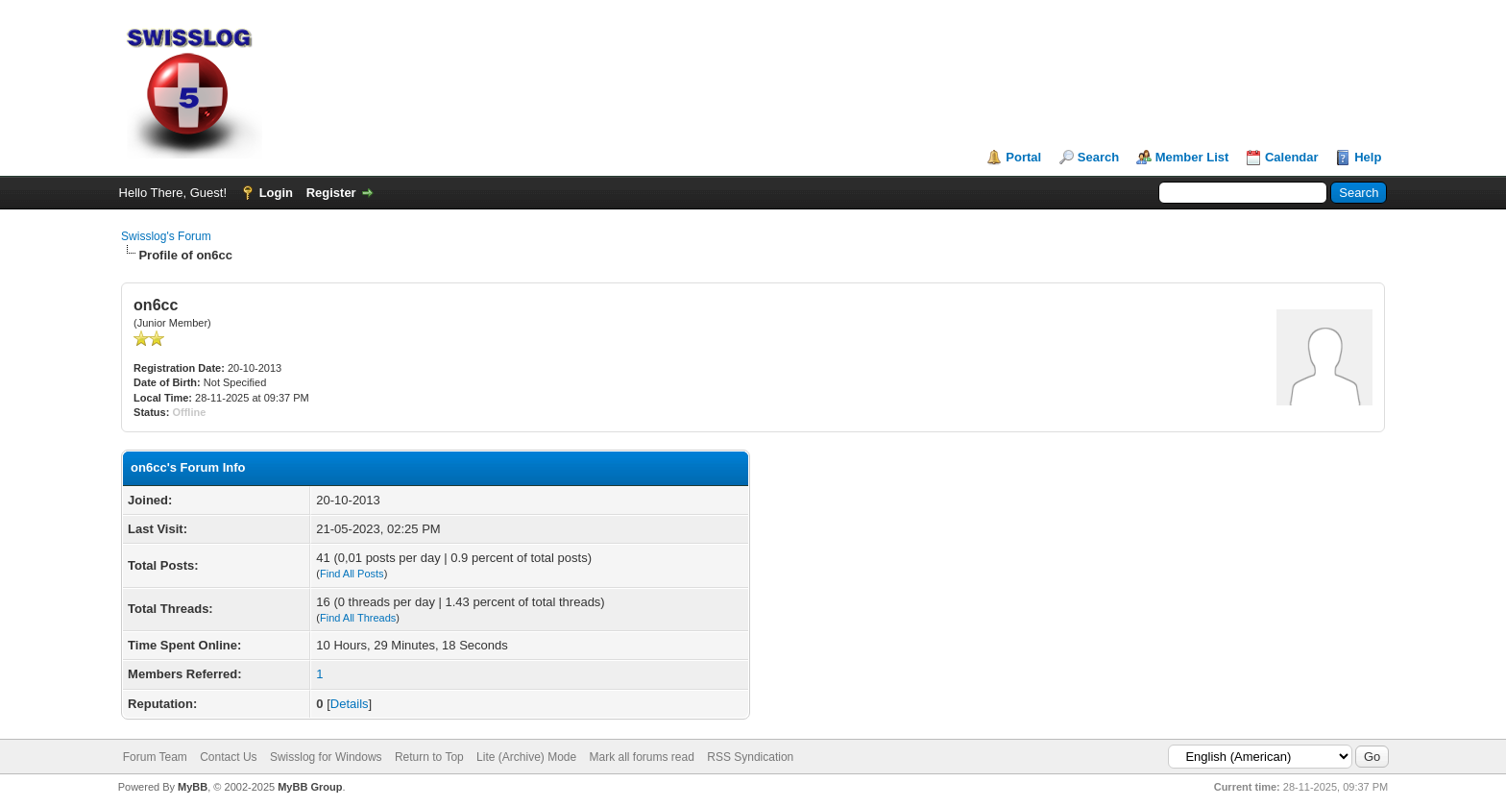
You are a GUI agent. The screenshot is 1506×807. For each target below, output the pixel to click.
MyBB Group (310, 787)
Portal (1023, 157)
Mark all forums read (642, 757)
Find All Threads (358, 618)
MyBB (192, 787)
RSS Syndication (750, 757)
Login (276, 192)
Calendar (1292, 157)
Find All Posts (352, 573)
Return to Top (429, 757)
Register (331, 192)
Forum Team (155, 757)
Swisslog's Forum (166, 236)
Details (349, 704)
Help (1367, 157)
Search (1098, 157)
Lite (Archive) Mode (526, 757)
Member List (1192, 157)
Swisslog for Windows (326, 757)
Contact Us (228, 757)
